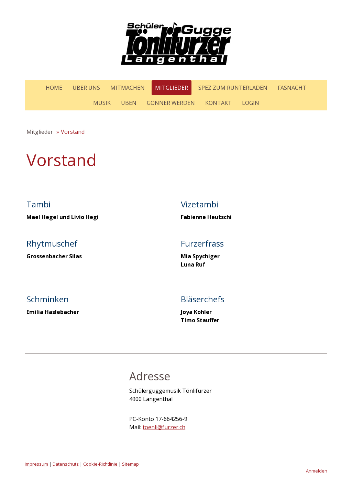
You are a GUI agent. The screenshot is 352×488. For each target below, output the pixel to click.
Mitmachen (127, 87)
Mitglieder (171, 87)
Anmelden (316, 471)
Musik (102, 103)
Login (250, 103)
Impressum (36, 464)
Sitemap (130, 464)
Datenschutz (66, 464)
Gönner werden (171, 103)
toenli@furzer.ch (164, 427)
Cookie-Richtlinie (100, 464)
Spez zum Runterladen (232, 87)
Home (54, 87)
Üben (128, 103)
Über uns (86, 87)
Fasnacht (292, 87)
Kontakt (218, 103)
